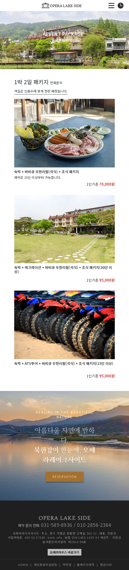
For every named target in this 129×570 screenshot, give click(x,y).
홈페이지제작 (85, 565)
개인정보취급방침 (45, 565)
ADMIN (23, 565)
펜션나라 (106, 565)
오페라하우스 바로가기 (64, 552)
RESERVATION (64, 476)
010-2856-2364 (94, 524)
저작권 (67, 565)
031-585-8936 (56, 524)
